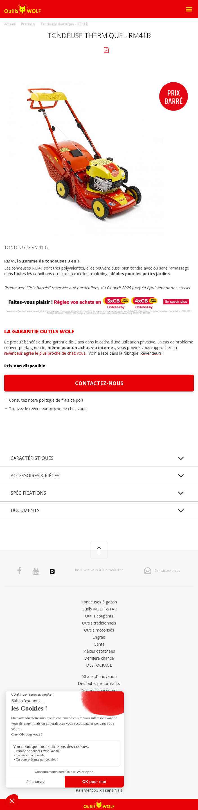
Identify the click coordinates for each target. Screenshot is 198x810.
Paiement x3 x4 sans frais (99, 790)
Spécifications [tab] (28, 493)
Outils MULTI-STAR (99, 609)
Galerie (77, 49)
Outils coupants (99, 616)
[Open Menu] (189, 9)
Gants (99, 644)
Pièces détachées (99, 651)
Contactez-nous (99, 383)
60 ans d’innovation (99, 676)
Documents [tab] (25, 510)
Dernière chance (99, 658)
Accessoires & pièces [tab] (35, 475)
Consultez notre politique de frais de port (46, 400)
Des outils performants (99, 683)
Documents (122, 50)
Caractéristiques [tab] (32, 458)
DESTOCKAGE (99, 665)
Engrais (99, 637)
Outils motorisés (99, 630)
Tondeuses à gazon (99, 602)
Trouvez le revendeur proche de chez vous (47, 408)
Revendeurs (151, 353)
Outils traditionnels (99, 623)
